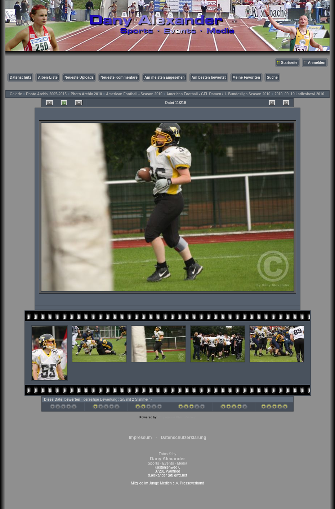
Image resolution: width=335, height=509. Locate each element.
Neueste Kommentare (119, 77)
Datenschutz (20, 77)
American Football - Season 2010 (134, 94)
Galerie (16, 94)
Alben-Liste (47, 77)
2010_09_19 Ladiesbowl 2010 (299, 94)
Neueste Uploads (79, 77)
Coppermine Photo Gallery (176, 417)
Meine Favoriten (246, 77)
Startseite (289, 63)
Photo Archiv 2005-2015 (46, 94)
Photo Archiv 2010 (86, 94)
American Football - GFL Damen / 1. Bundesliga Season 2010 (218, 94)
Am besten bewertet (209, 77)
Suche (272, 77)
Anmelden (316, 63)
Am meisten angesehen (164, 77)
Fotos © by (167, 458)
